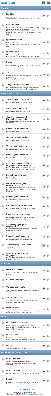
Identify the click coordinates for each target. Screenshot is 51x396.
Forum (4, 3)
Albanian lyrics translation (17, 99)
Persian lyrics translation (17, 197)
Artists (9, 345)
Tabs (8, 73)
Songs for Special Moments (18, 85)
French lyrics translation (17, 128)
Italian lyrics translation (16, 175)
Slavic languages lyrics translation (16, 226)
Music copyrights (14, 370)
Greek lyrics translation (16, 146)
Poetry (9, 62)
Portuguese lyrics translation (19, 205)
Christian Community (15, 287)
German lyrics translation (17, 137)
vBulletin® (25, 392)
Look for (10, 379)
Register (26, 389)
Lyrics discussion (14, 40)
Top (33, 389)
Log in (18, 389)
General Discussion (14, 269)
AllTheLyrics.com (14, 297)
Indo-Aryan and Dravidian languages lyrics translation (18, 165)
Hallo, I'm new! (12, 308)
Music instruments (14, 358)
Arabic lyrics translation (16, 108)
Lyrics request (12, 24)
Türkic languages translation (18, 245)
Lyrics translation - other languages (17, 255)
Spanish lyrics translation (17, 236)
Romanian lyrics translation (18, 214)
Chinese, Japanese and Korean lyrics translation (17, 118)
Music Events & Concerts (17, 323)
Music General (12, 335)
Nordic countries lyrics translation (16, 185)
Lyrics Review (12, 52)
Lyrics (12, 3)
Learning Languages (15, 280)
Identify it (10, 14)
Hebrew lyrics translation (17, 155)
